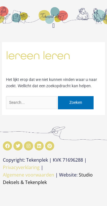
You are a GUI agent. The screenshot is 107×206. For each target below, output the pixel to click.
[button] (53, 25)
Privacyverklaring (21, 167)
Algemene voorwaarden (28, 175)
